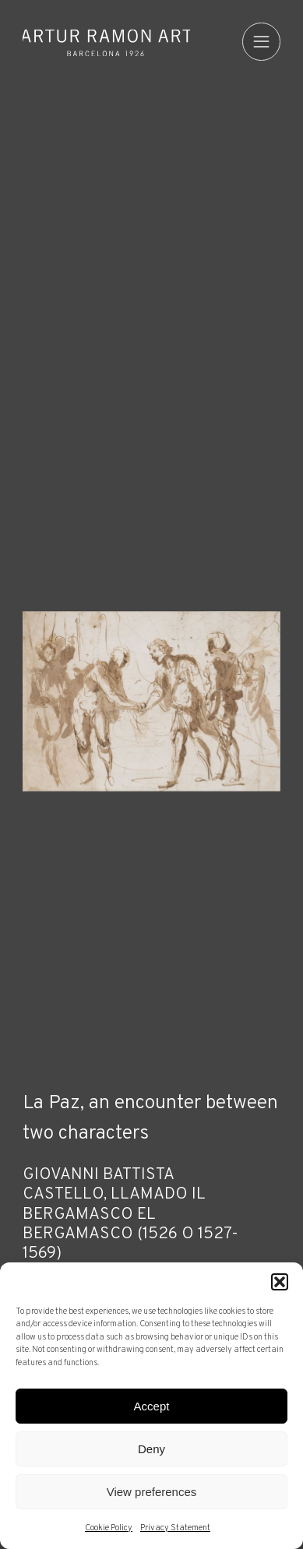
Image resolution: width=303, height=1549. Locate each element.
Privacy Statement (175, 1528)
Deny (151, 1449)
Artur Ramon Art (106, 43)
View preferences (152, 1491)
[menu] (261, 42)
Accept (152, 1406)
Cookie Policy (108, 1528)
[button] (279, 1282)
